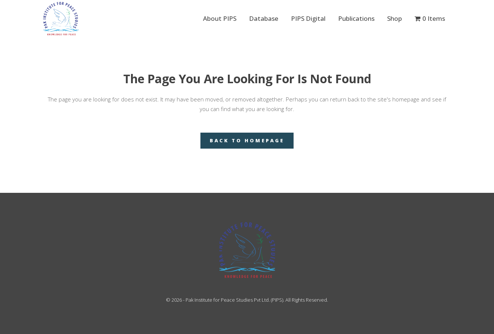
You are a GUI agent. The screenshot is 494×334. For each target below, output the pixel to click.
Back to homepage (247, 140)
